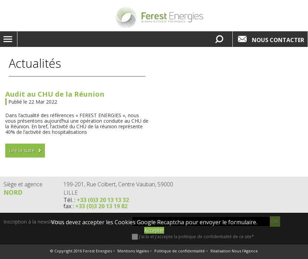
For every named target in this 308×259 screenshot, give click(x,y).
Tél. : (96, 200)
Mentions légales (133, 250)
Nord (13, 192)
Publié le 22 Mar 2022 (32, 101)
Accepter (154, 230)
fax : (95, 206)
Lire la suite (21, 150)
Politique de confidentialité (179, 250)
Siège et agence (23, 184)
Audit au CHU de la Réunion (55, 94)
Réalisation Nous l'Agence (234, 250)
